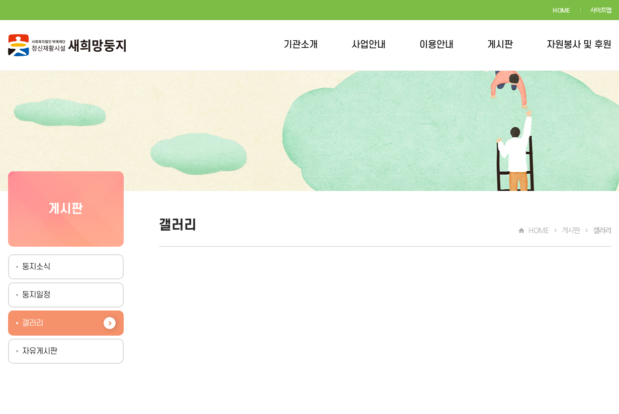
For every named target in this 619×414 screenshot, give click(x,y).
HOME (561, 10)
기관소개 (301, 45)
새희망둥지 (67, 45)
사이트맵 (600, 10)
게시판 (500, 45)
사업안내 (368, 45)
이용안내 (436, 45)
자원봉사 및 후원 (579, 45)
